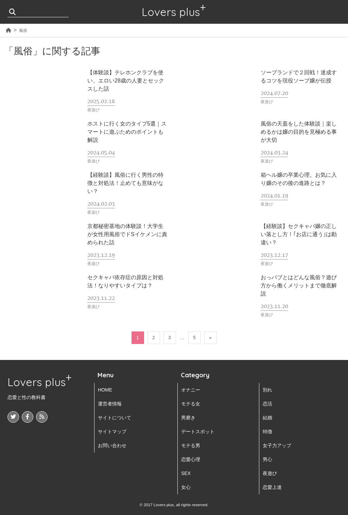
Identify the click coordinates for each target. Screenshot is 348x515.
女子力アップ (277, 445)
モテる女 (190, 403)
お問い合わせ (112, 445)
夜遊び (270, 473)
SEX (186, 473)
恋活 (267, 403)
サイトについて (114, 417)
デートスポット (197, 431)
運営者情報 (110, 403)
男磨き (188, 417)
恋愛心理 (190, 459)
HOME (105, 390)
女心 (186, 487)
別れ (267, 390)
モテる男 (190, 445)
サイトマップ (112, 431)
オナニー (190, 390)
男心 (267, 459)
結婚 (267, 417)
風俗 (23, 30)
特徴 (267, 431)
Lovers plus (171, 12)
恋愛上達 (272, 487)
